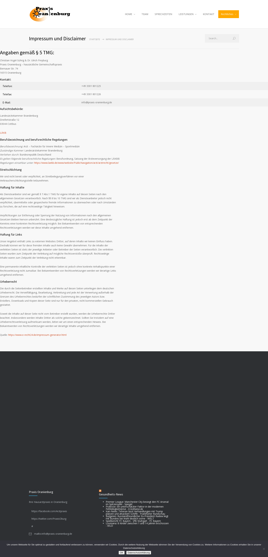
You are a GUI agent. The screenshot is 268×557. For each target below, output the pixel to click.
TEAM (145, 14)
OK (121, 552)
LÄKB (3, 132)
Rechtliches (227, 14)
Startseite (94, 39)
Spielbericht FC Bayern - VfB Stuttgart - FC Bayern (133, 521)
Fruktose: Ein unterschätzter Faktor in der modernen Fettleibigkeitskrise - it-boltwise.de (135, 508)
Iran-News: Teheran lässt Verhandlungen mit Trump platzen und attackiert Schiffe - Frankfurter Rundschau (135, 512)
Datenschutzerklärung (139, 552)
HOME (128, 14)
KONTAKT (208, 14)
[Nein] (263, 549)
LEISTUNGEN (186, 14)
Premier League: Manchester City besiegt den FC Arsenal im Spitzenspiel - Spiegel (137, 503)
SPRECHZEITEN (163, 14)
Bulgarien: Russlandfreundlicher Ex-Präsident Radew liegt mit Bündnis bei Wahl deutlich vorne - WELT (137, 517)
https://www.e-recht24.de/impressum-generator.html (37, 334)
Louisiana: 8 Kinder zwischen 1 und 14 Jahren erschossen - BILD (137, 524)
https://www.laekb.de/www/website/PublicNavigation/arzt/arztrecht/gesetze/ (76, 162)
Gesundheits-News (111, 494)
